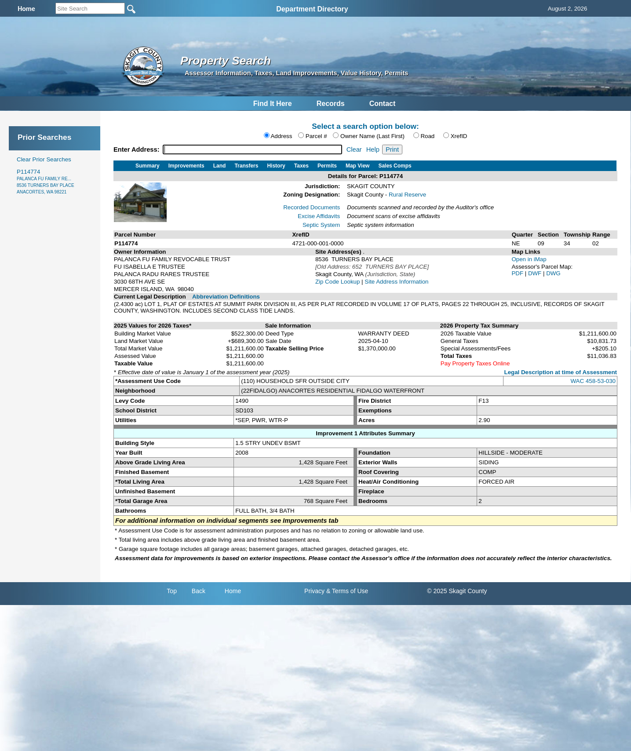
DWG (553, 273)
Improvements (186, 166)
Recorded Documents (311, 207)
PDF (518, 273)
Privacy (314, 590)
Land (219, 166)
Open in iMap (528, 259)
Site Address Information (396, 281)
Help (372, 149)
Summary (147, 166)
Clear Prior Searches (44, 159)
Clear (354, 149)
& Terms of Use (347, 590)
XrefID (459, 136)
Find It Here (272, 103)
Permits (327, 166)
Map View (357, 166)
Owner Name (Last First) (372, 136)
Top (172, 590)
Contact (382, 103)
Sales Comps (394, 166)
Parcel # (316, 136)
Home (233, 590)
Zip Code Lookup (337, 281)
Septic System (321, 225)
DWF (535, 273)
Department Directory (312, 9)
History (276, 166)
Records (331, 103)
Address (281, 136)
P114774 (45, 181)
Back (198, 590)
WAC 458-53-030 (593, 381)
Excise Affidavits (319, 216)
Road (427, 136)
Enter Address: (137, 149)
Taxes (301, 166)
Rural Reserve (407, 194)
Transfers (246, 166)
